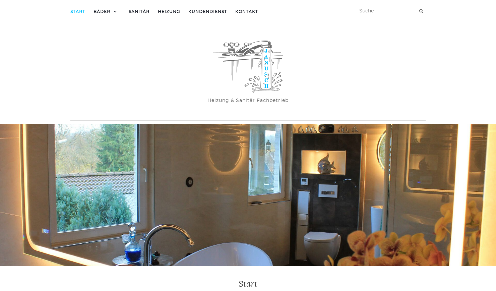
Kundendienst (207, 12)
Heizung (169, 12)
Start (77, 12)
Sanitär (139, 12)
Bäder (102, 12)
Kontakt (246, 12)
